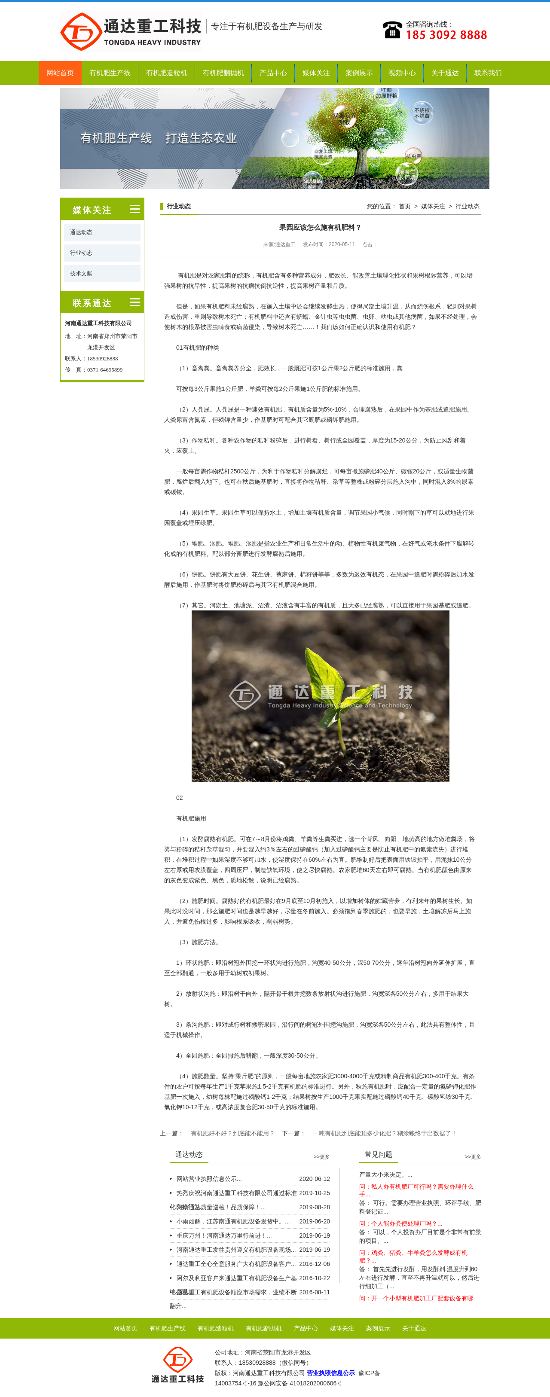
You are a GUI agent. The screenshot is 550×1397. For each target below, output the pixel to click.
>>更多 (322, 1157)
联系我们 (488, 72)
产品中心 (273, 72)
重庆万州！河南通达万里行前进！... (224, 1235)
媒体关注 (316, 72)
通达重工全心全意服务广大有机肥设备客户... (236, 1263)
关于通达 (445, 72)
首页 (405, 206)
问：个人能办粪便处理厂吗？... (401, 1235)
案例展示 (359, 72)
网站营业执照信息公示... (209, 1178)
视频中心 (402, 72)
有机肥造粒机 (166, 72)
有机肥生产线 (110, 72)
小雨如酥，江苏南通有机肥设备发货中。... (233, 1221)
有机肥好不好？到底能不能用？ (233, 1133)
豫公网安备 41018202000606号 (300, 1383)
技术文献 (81, 273)
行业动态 (81, 253)
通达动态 (81, 232)
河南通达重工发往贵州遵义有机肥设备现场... (236, 1249)
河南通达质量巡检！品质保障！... (221, 1207)
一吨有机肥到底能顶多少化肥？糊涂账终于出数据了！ (385, 1133)
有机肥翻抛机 (223, 72)
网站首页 (60, 72)
